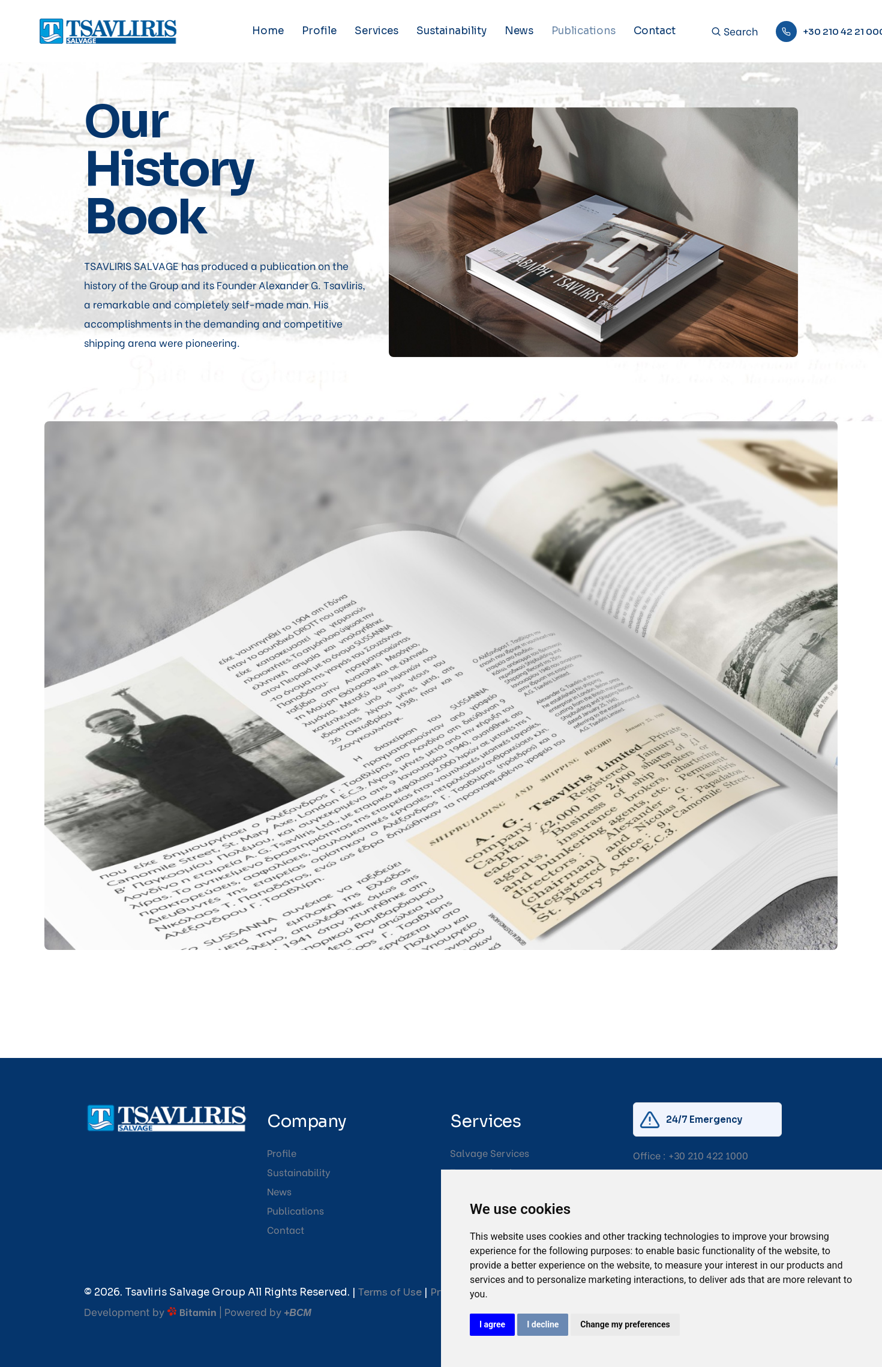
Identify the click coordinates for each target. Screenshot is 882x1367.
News (519, 31)
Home (268, 31)
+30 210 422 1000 (708, 1155)
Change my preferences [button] (625, 1324)
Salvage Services (489, 1152)
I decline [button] (543, 1324)
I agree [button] (492, 1324)
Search (734, 31)
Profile (319, 31)
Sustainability (451, 31)
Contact (655, 31)
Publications (583, 31)
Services (376, 31)
